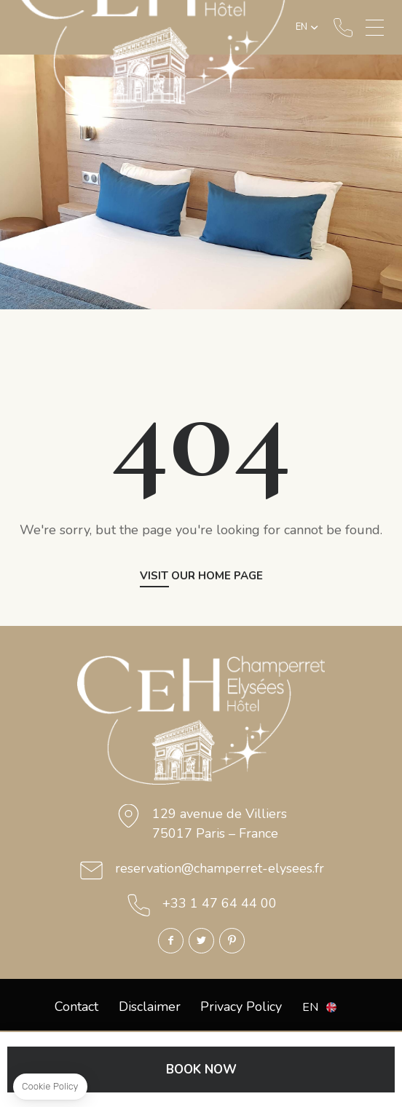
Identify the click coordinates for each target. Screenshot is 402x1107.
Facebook (171, 940)
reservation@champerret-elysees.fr (219, 868)
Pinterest (232, 940)
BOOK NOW (201, 1069)
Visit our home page (201, 577)
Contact (76, 1006)
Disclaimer (150, 1006)
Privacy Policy (241, 1006)
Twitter (201, 940)
